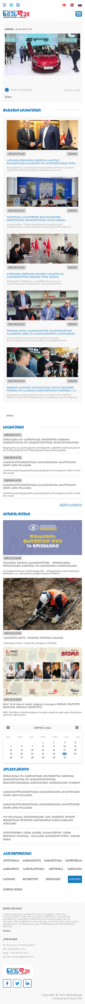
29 (43, 757)
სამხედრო (11, 868)
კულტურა (56, 868)
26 (11, 757)
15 (43, 750)
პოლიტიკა (11, 860)
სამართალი (32, 860)
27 (21, 757)
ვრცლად (7, 931)
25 (75, 754)
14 (32, 750)
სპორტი (9, 879)
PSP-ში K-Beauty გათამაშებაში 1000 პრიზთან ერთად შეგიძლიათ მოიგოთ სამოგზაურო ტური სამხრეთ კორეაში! (39, 820)
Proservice (75, 998)
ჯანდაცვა (75, 868)
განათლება (53, 860)
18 (75, 750)
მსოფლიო (30, 879)
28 (32, 757)
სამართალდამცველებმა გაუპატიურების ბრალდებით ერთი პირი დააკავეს (41, 794)
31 (64, 757)
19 (11, 754)
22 (43, 754)
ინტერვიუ (53, 879)
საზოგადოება (33, 868)
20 (21, 754)
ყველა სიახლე (71, 504)
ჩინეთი (74, 879)
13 (21, 750)
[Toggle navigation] (78, 14)
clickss (10, 415)
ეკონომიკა (73, 860)
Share (8, 97)
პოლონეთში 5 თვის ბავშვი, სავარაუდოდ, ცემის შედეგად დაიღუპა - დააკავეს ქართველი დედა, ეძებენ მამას (41, 836)
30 (54, 757)
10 (64, 746)
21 (32, 754)
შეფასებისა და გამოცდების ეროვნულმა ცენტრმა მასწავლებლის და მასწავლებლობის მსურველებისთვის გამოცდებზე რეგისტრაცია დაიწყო (41, 779)
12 (11, 750)
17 (64, 750)
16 (54, 750)
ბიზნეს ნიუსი (12, 889)
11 (75, 746)
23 (54, 754)
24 (64, 754)
